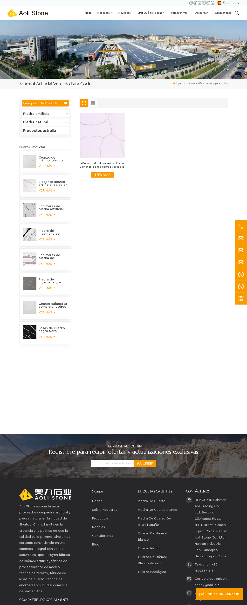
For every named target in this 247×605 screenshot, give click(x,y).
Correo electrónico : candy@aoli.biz (211, 506)
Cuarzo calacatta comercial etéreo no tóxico (53, 305)
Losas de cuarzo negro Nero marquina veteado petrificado (52, 329)
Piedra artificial (36, 114)
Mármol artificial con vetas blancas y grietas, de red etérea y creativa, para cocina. (102, 165)
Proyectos (124, 13)
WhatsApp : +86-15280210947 (208, 548)
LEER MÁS (102, 175)
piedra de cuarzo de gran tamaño (154, 446)
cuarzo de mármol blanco (152, 460)
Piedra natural (35, 122)
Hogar (88, 13)
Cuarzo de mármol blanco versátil (152, 484)
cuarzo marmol (149, 472)
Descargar (201, 13)
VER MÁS (47, 166)
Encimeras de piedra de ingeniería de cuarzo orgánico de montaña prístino (52, 256)
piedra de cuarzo (151, 425)
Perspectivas (179, 13)
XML (169, 590)
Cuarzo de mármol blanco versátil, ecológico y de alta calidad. (51, 159)
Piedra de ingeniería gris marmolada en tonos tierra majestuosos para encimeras (51, 281)
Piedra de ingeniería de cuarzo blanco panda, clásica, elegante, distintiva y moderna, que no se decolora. (52, 232)
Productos (103, 13)
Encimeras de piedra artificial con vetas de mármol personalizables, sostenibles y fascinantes (52, 208)
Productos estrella (39, 131)
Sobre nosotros (104, 434)
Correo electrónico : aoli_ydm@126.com (211, 534)
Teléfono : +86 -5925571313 (206, 491)
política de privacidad (39, 596)
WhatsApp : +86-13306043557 (208, 563)
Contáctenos (223, 13)
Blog (95, 468)
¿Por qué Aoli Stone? (151, 13)
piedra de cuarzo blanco (157, 434)
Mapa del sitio (149, 590)
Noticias (98, 451)
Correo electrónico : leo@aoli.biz (211, 520)
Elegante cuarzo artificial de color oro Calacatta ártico (53, 183)
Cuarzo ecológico (152, 496)
